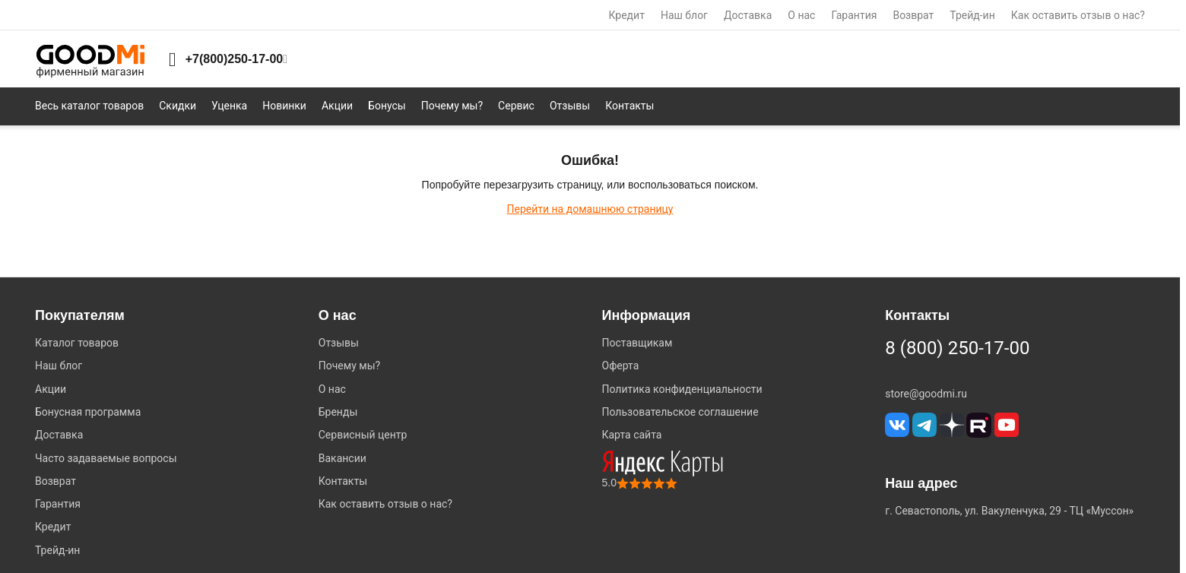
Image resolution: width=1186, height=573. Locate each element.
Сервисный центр (363, 435)
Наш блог (684, 15)
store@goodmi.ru (926, 394)
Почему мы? (349, 365)
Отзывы (339, 343)
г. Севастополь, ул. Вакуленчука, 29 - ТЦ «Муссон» (1009, 511)
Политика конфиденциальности (682, 389)
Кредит (627, 15)
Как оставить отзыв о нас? (1078, 15)
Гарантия (854, 15)
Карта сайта (632, 435)
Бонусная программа (88, 412)
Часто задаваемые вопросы (106, 458)
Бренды (338, 412)
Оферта (620, 365)
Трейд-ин (972, 15)
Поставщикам (637, 343)
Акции (50, 389)
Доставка (748, 15)
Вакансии (342, 458)
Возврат (913, 15)
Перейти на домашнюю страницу (589, 209)
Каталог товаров (77, 343)
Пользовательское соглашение (680, 412)
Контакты (343, 481)
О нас (801, 15)
